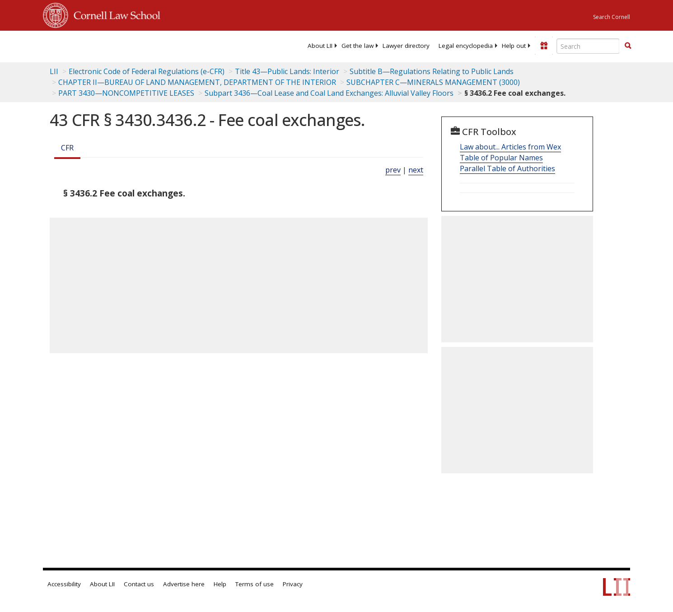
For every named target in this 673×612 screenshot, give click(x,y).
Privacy (293, 584)
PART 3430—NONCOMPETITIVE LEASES (126, 93)
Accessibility (64, 584)
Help (220, 584)
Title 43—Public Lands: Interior (287, 71)
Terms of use (254, 584)
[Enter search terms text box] (588, 46)
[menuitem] (320, 45)
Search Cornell (611, 17)
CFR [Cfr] (67, 148)
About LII (320, 46)
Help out (514, 46)
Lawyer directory (406, 46)
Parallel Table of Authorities (507, 168)
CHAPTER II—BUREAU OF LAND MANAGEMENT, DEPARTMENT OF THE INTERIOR (197, 82)
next (415, 170)
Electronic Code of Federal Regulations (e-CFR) (146, 71)
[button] (628, 45)
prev (393, 170)
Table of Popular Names (501, 158)
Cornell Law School (114, 14)
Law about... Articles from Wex (510, 147)
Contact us (139, 584)
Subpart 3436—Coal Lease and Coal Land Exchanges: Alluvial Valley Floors (329, 93)
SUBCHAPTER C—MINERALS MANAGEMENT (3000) (433, 82)
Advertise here (184, 584)
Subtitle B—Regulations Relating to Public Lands (432, 71)
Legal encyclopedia (466, 46)
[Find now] (627, 46)
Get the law (357, 46)
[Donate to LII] (544, 46)
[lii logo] (144, 45)
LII (54, 71)
